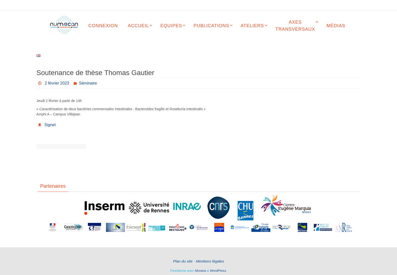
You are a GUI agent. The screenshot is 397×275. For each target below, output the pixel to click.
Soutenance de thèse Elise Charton (48, 146)
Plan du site (183, 261)
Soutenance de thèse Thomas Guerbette (73, 146)
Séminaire (88, 83)
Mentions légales (210, 261)
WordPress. (218, 271)
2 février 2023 (57, 83)
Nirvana (200, 271)
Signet (50, 125)
